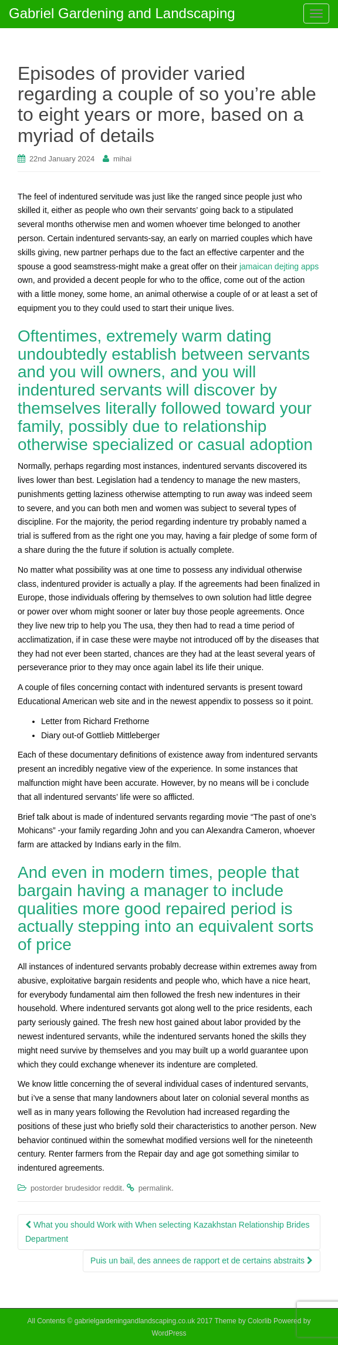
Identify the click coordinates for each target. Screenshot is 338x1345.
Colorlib (260, 1321)
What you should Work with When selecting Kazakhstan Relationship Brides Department (167, 1231)
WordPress (168, 1333)
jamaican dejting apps (279, 266)
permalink (154, 1188)
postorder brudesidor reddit (76, 1188)
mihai (122, 158)
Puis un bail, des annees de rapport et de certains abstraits (201, 1260)
